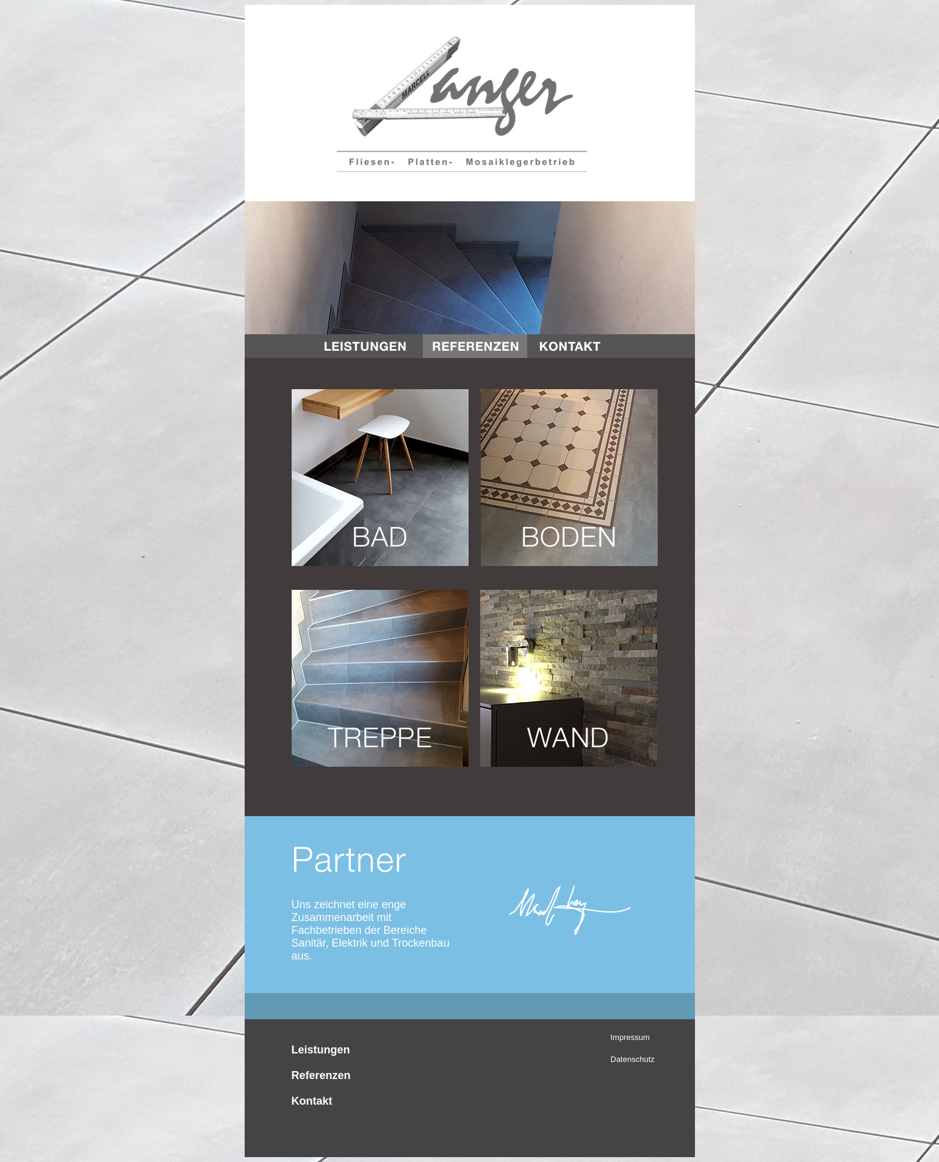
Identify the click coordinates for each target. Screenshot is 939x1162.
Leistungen (321, 1050)
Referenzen (321, 1075)
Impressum (630, 1037)
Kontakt (312, 1101)
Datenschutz (633, 1059)
